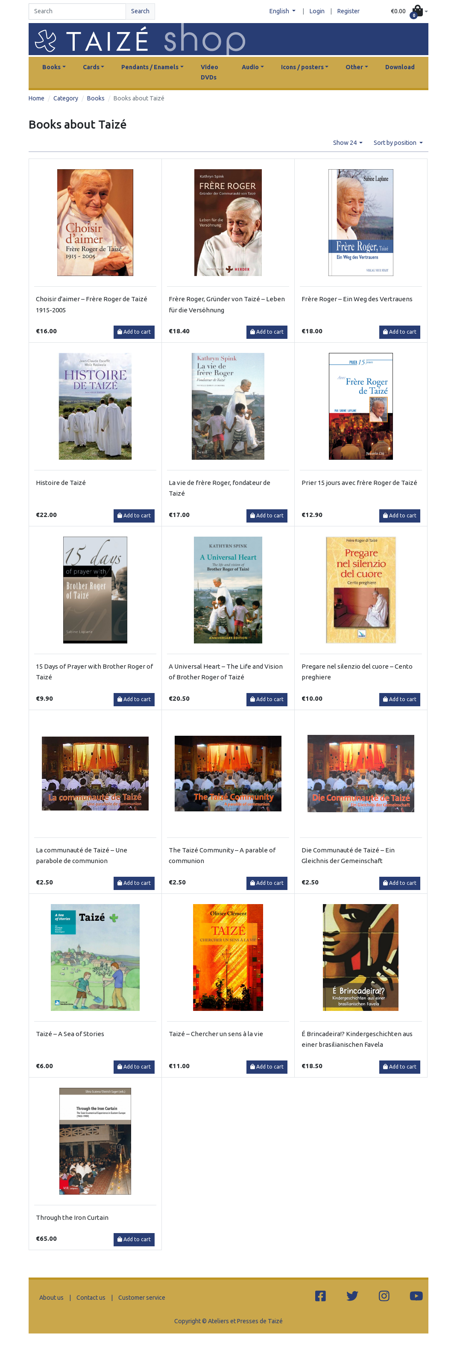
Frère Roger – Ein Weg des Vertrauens (357, 299)
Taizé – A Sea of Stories (70, 1033)
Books (96, 98)
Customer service (141, 1297)
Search (140, 11)
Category (65, 98)
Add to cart (134, 332)
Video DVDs (209, 72)
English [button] (280, 11)
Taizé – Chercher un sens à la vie (216, 1033)
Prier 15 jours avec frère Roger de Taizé (359, 482)
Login (317, 11)
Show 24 (345, 142)
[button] (409, 11)
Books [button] (51, 67)
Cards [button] (91, 67)
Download (400, 67)
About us (51, 1297)
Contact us (90, 1297)
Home (36, 98)
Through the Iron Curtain (72, 1217)
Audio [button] (250, 67)
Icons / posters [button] (302, 67)
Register (348, 11)
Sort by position (396, 142)
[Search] (77, 11)
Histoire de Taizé (61, 482)
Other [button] (354, 67)
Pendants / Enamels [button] (150, 67)
